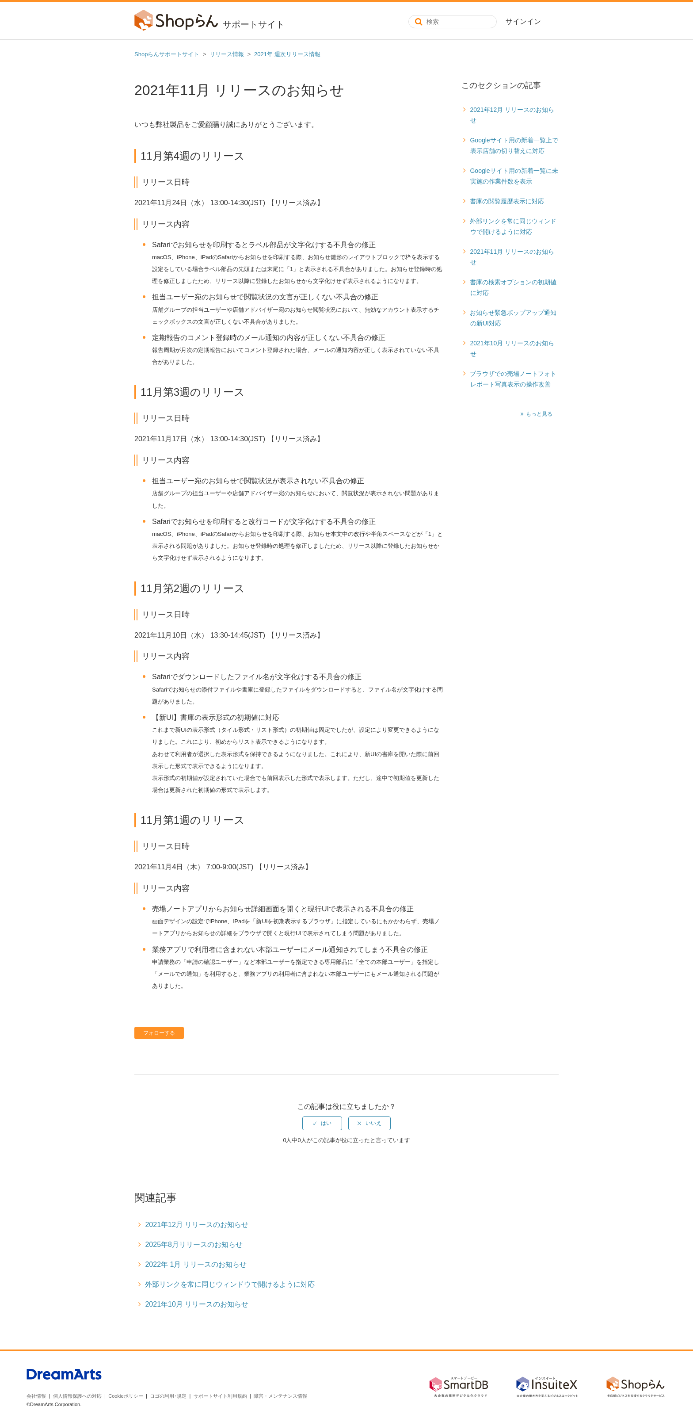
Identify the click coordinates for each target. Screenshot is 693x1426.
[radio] (322, 1123)
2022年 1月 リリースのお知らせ (195, 1264)
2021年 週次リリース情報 (287, 54)
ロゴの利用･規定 (168, 1396)
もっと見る (539, 414)
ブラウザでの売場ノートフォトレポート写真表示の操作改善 (513, 379)
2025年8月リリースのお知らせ (194, 1244)
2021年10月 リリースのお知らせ (512, 348)
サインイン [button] (523, 21)
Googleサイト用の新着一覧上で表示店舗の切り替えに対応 (514, 145)
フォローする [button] (159, 1033)
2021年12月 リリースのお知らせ (512, 115)
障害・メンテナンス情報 (280, 1396)
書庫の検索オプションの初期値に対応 (513, 287)
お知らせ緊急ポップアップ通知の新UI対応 (513, 318)
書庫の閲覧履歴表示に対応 (507, 201)
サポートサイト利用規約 (220, 1396)
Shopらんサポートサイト (166, 54)
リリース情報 (226, 54)
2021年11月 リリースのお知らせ (512, 257)
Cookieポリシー (125, 1396)
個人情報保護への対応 (77, 1396)
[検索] (452, 21)
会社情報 (36, 1396)
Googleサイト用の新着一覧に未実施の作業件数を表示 (514, 176)
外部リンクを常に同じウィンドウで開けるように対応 (513, 226)
